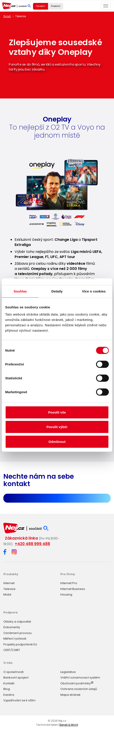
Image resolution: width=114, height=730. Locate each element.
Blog (6, 689)
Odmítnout (57, 441)
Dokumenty (11, 627)
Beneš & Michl (68, 725)
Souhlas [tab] (20, 291)
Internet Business (72, 589)
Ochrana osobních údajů (78, 689)
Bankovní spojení (15, 677)
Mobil (7, 594)
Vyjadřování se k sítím (19, 700)
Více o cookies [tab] (94, 291)
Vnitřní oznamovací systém (80, 677)
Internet (9, 583)
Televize (9, 589)
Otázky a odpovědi (17, 621)
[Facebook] (4, 552)
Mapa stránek (70, 695)
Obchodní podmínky (75, 683)
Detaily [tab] (57, 291)
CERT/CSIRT (11, 650)
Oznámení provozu (17, 633)
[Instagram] (14, 552)
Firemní (55, 6)
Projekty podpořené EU (20, 644)
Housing (66, 594)
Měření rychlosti (14, 638)
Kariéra (8, 695)
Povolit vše (57, 412)
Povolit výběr (57, 427)
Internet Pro (68, 583)
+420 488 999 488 (32, 543)
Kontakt (8, 683)
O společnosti (13, 672)
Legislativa (68, 672)
